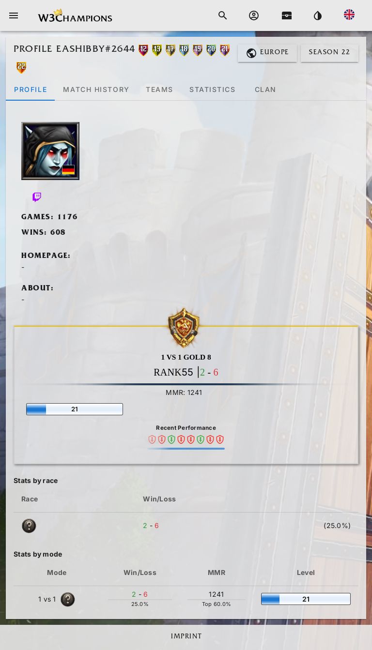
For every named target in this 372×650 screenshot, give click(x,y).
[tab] (30, 89)
